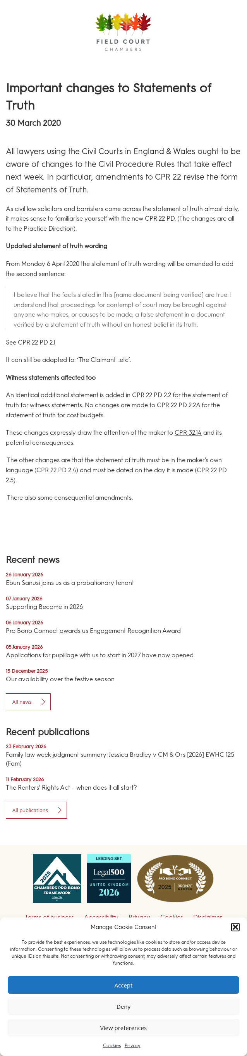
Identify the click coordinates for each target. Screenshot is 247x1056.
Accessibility (101, 917)
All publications (30, 810)
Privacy (133, 1045)
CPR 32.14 (188, 432)
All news (22, 701)
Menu (227, 61)
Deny (123, 1006)
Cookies (112, 1045)
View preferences (123, 1028)
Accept (124, 985)
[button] (235, 927)
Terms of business (49, 917)
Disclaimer (207, 917)
